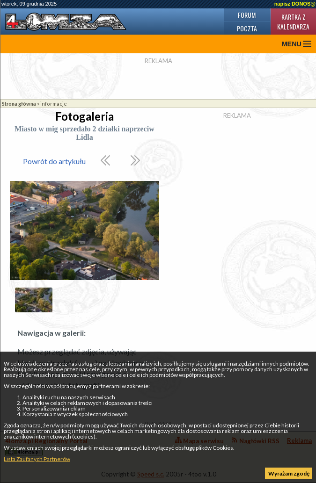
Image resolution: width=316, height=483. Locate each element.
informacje (53, 104)
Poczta (247, 28)
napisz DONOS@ (295, 4)
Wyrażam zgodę (288, 473)
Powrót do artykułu (54, 161)
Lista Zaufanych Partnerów (37, 458)
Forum (247, 15)
